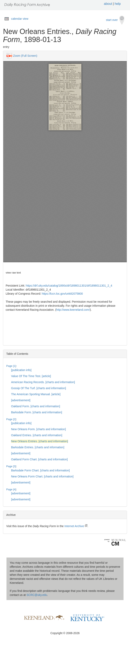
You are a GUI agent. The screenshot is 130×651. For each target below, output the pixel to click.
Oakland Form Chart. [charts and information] (39, 459)
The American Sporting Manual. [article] (35, 394)
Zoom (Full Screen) (25, 55)
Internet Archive (75, 526)
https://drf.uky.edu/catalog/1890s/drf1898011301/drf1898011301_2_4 (69, 285)
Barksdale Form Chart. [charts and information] (40, 470)
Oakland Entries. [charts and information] (36, 435)
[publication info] (21, 370)
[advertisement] (20, 400)
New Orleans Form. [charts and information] (38, 429)
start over (115, 20)
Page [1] (11, 365)
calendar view (19, 18)
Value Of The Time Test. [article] (31, 376)
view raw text (13, 272)
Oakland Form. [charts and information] (35, 406)
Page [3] (11, 466)
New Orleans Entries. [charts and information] (39, 441)
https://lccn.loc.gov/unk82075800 (62, 293)
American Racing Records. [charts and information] (43, 382)
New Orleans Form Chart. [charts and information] (42, 476)
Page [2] (11, 419)
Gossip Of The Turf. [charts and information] (38, 388)
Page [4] (11, 489)
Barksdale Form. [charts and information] (36, 412)
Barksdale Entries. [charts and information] (37, 447)
